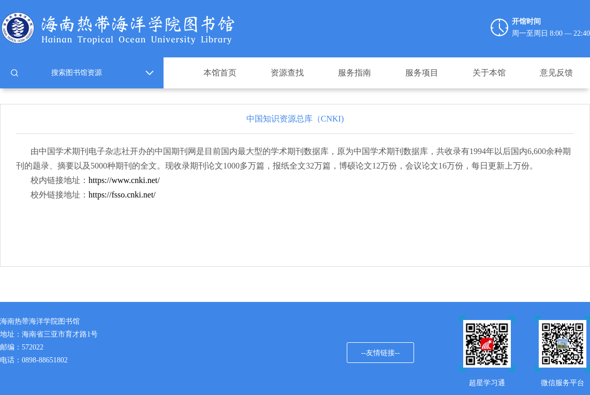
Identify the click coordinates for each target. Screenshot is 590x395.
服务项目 (421, 72)
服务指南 (354, 72)
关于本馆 (489, 72)
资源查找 (287, 72)
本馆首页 (220, 72)
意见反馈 (556, 72)
